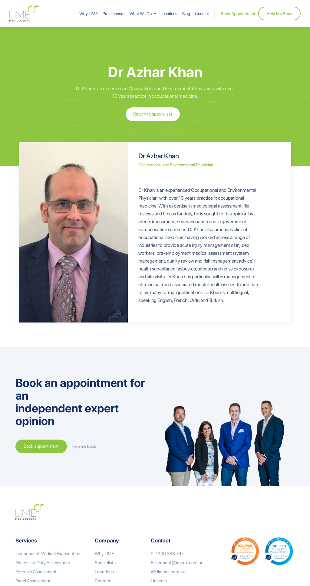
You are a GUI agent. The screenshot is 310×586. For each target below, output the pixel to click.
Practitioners (113, 13)
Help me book (83, 446)
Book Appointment (238, 13)
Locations (168, 13)
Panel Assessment (33, 581)
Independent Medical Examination (47, 553)
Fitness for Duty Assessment (42, 562)
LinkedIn (159, 581)
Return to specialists (152, 114)
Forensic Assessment (36, 572)
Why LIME (88, 13)
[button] (142, 14)
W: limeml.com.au (168, 572)
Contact (202, 13)
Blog (186, 13)
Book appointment (41, 446)
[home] (24, 13)
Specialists (105, 562)
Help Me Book (279, 13)
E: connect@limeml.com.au (177, 562)
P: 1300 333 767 (167, 553)
